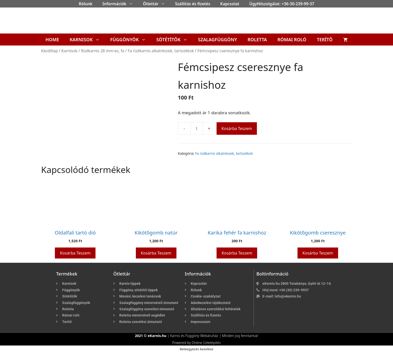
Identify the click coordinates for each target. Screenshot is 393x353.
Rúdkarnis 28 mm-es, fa (102, 51)
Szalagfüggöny (217, 39)
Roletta (257, 39)
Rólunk (85, 3)
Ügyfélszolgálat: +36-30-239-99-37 (281, 3)
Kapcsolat (229, 3)
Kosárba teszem (237, 128)
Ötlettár (156, 4)
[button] (132, 4)
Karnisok (87, 40)
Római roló (291, 39)
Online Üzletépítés (206, 342)
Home (52, 39)
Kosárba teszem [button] (75, 253)
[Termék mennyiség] (196, 128)
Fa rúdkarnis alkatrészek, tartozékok (161, 51)
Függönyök (130, 40)
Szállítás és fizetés (192, 3)
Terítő (325, 39)
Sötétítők (174, 40)
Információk (120, 4)
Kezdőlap (49, 51)
